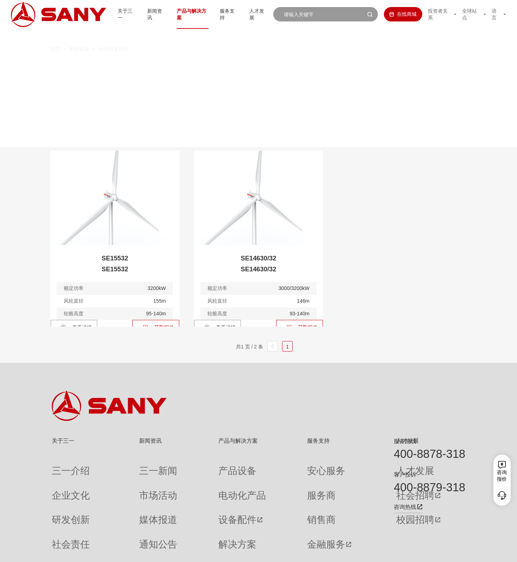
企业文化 (61, 478)
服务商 (268, 478)
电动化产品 (192, 478)
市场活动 (126, 478)
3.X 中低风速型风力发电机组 (174, 66)
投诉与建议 (273, 529)
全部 (117, 66)
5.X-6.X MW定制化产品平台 (385, 66)
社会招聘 (337, 478)
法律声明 (429, 551)
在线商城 (397, 14)
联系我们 (383, 551)
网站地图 (360, 551)
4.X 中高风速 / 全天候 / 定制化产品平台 (280, 66)
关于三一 (116, 14)
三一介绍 (61, 465)
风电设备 (79, 36)
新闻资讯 (147, 14)
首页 (55, 36)
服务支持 (225, 14)
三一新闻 (126, 465)
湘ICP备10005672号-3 (140, 551)
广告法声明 (454, 551)
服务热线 (405, 441)
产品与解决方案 (186, 14)
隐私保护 (406, 551)
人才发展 (256, 14)
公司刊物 (61, 529)
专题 (121, 529)
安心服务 (270, 465)
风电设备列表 (113, 36)
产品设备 (190, 465)
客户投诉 (405, 474)
